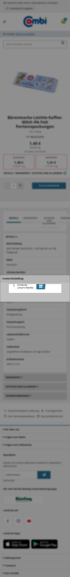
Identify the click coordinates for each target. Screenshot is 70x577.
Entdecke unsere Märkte (25, 286)
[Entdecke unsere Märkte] (40, 286)
